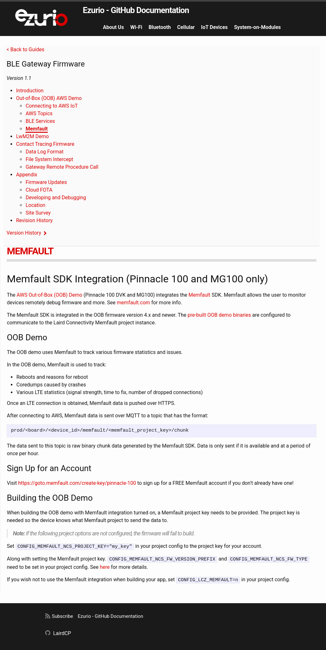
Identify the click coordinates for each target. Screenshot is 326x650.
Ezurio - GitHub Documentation (136, 10)
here (105, 566)
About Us (113, 27)
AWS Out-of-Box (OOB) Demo (49, 295)
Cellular (186, 27)
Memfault (36, 129)
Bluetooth (160, 27)
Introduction (29, 91)
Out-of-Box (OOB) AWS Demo (49, 98)
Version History (23, 233)
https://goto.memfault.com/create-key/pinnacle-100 (77, 483)
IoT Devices (214, 27)
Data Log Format (44, 152)
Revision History (34, 220)
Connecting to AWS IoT (51, 106)
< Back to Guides (25, 49)
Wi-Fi (136, 27)
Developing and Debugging (55, 197)
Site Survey (38, 213)
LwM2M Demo (32, 136)
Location (35, 205)
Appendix (26, 175)
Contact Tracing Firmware (45, 144)
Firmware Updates (46, 182)
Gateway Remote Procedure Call (61, 167)
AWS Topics (39, 113)
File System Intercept (49, 159)
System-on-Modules (257, 27)
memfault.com (133, 303)
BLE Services (40, 121)
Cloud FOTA (38, 190)
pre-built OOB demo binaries (219, 315)
